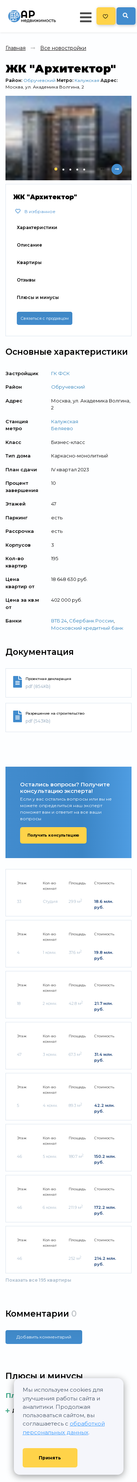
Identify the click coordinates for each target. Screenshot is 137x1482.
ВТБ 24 (59, 621)
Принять (50, 1458)
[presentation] (102, 169)
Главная (15, 48)
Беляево (62, 428)
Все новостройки (63, 48)
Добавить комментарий (43, 1337)
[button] (56, 169)
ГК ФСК (60, 373)
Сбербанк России (91, 621)
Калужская (87, 80)
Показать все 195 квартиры (38, 1280)
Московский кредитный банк (87, 628)
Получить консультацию (53, 835)
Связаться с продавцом (44, 318)
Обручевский (39, 80)
